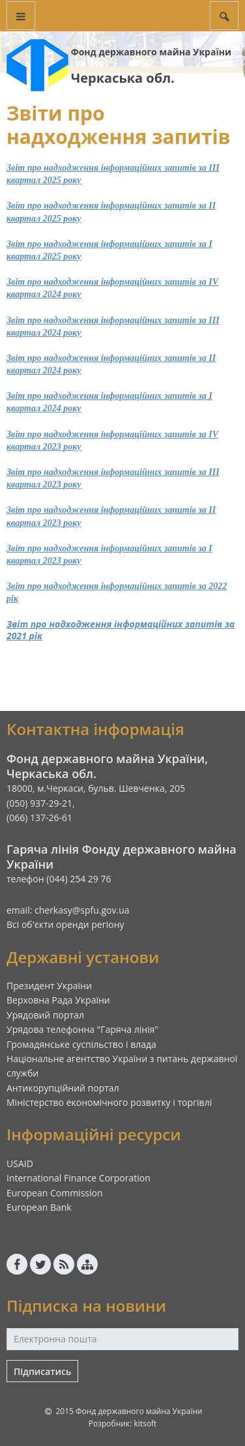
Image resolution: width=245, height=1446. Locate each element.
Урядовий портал (45, 1015)
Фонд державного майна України (151, 52)
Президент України (49, 985)
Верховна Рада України (58, 1000)
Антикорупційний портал (63, 1088)
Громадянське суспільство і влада (81, 1044)
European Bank (39, 1207)
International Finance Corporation (79, 1178)
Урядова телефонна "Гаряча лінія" (82, 1029)
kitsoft (145, 1423)
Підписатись (42, 1371)
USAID (20, 1163)
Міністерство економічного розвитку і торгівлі (109, 1102)
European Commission (55, 1193)
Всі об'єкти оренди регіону (65, 924)
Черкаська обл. (123, 78)
